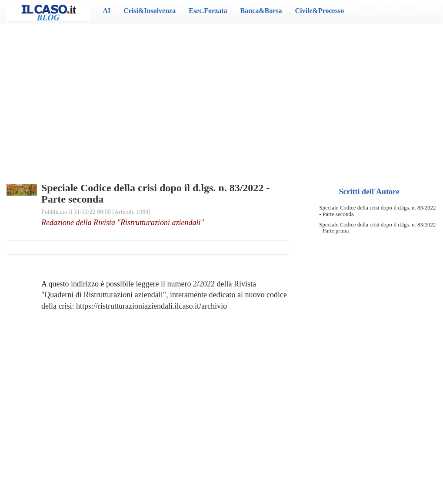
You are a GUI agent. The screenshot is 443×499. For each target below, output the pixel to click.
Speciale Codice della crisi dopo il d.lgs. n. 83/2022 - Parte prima (377, 227)
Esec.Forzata (208, 10)
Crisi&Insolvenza (149, 10)
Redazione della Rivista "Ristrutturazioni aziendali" (122, 222)
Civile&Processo (319, 10)
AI (106, 10)
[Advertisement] (221, 91)
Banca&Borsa (261, 10)
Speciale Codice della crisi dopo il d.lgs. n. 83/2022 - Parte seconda (377, 210)
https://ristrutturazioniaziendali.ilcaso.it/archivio (151, 306)
